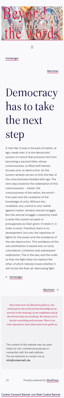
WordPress (53, 380)
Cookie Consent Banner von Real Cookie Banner (31, 394)
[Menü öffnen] (32, 47)
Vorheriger (12, 58)
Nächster (53, 71)
